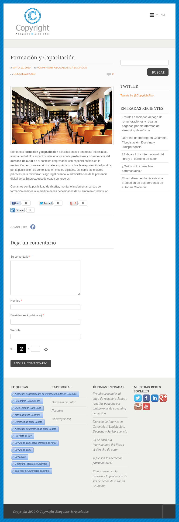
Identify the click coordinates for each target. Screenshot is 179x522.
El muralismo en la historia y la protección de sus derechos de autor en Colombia (142, 183)
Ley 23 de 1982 (23, 450)
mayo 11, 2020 (21, 67)
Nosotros (57, 410)
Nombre (16, 300)
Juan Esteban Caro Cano (28, 408)
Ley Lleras (20, 457)
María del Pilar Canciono (28, 415)
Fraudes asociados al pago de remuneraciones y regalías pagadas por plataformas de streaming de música (142, 123)
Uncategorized (25, 73)
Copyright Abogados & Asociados (62, 67)
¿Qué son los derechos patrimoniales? (137, 168)
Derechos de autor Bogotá (28, 422)
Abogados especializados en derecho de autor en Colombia (46, 394)
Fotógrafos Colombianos (27, 401)
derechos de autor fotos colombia (32, 471)
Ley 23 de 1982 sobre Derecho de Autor (35, 443)
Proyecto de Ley (23, 436)
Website (15, 330)
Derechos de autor (64, 402)
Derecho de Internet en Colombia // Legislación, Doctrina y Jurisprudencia (144, 142)
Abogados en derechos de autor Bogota (35, 429)
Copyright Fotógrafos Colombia (31, 464)
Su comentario (20, 256)
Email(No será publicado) (27, 315)
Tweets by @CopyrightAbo (137, 95)
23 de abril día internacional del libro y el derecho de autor (143, 156)
